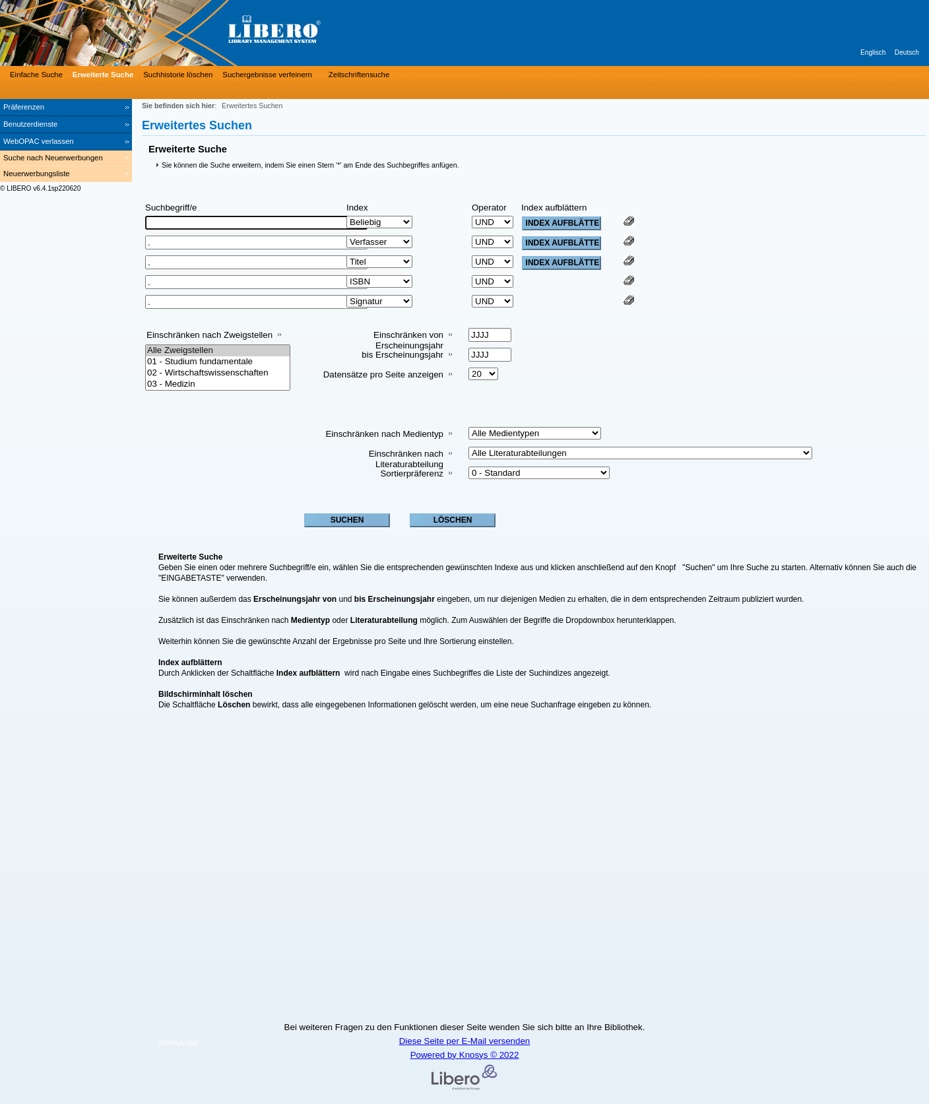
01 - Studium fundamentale (218, 362)
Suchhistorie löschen (177, 75)
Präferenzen (23, 107)
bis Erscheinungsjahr (402, 355)
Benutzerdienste (30, 124)
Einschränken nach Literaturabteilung (406, 459)
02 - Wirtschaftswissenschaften (218, 373)
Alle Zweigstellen (218, 350)
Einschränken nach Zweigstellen (209, 335)
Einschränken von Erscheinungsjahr (408, 340)
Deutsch (907, 52)
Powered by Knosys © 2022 (464, 1055)
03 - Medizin (218, 384)
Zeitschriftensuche (359, 75)
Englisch (872, 52)
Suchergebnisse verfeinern (267, 75)
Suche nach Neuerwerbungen (53, 158)
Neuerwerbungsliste (36, 174)
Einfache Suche (36, 75)
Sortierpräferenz (411, 473)
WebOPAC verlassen (38, 141)
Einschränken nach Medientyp (384, 434)
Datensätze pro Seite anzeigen (383, 374)
